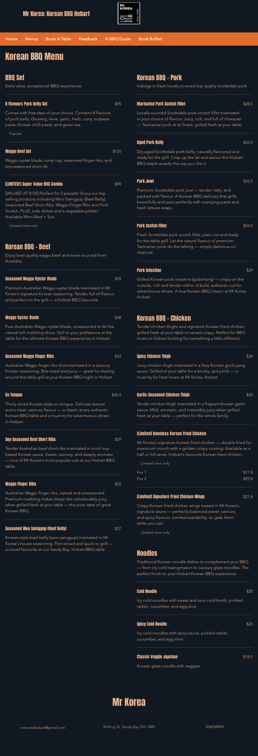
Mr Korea (129, 702)
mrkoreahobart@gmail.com (43, 727)
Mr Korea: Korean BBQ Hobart (56, 13)
